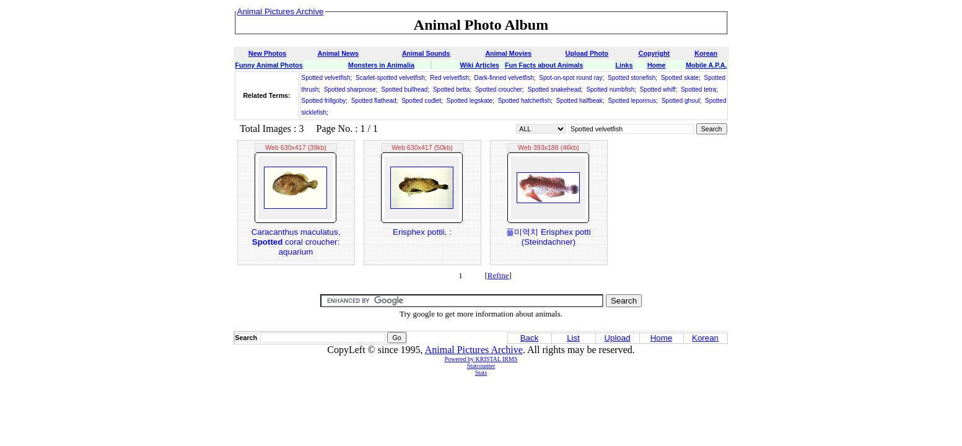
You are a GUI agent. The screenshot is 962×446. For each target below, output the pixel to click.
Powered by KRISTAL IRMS (481, 359)
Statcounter (481, 365)
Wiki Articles (479, 65)
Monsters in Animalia (381, 65)
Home (656, 65)
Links (624, 65)
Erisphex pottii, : (422, 232)
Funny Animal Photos (269, 65)
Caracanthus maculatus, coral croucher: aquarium (296, 241)
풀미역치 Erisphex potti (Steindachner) (548, 237)
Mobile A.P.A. (706, 65)
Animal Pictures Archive (474, 349)
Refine (498, 275)
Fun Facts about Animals (544, 65)
